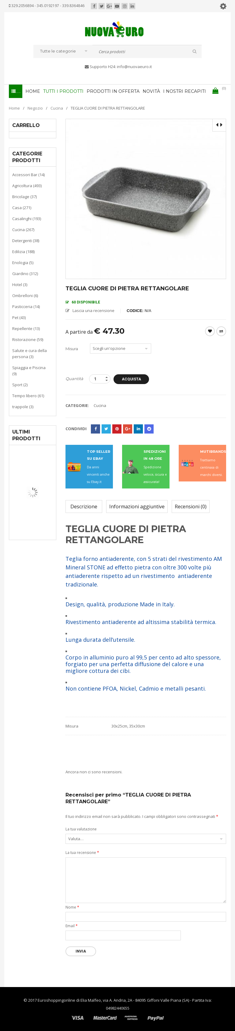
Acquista (133, 379)
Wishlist (210, 331)
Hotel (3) (19, 284)
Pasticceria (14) (26, 306)
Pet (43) (19, 317)
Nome (72, 906)
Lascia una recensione (93, 310)
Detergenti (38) (25, 240)
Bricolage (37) (24, 196)
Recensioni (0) (191, 506)
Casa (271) (21, 207)
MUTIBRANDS (213, 451)
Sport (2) (20, 384)
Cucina (56, 108)
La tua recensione (82, 852)
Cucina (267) (23, 229)
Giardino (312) (25, 273)
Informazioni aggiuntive (137, 506)
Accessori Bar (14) (28, 174)
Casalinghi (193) (26, 218)
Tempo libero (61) (28, 395)
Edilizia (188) (23, 251)
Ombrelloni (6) (25, 295)
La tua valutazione (81, 828)
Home (14, 108)
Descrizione (83, 506)
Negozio (35, 108)
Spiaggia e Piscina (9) (29, 370)
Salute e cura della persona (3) (29, 353)
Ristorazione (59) (27, 339)
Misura (71, 348)
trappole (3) (22, 406)
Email (71, 925)
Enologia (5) (22, 262)
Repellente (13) (26, 328)
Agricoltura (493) (27, 185)
